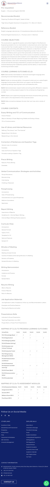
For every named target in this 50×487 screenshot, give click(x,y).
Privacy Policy (4, 432)
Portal (27, 432)
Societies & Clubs (5, 425)
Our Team (28, 457)
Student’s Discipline (31, 447)
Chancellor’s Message (32, 427)
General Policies (30, 444)
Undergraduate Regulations (33, 437)
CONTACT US (9, 482)
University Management (7, 442)
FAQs (2, 435)
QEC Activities (5, 440)
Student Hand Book (31, 435)
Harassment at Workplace (8, 437)
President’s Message (31, 430)
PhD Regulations (30, 442)
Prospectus (4, 430)
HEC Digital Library (31, 454)
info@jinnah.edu (7, 473)
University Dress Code (32, 449)
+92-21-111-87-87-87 (8, 470)
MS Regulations (30, 440)
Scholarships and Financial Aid (9, 427)
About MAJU (29, 425)
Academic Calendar (31, 452)
